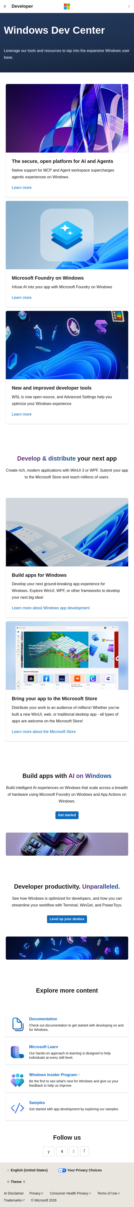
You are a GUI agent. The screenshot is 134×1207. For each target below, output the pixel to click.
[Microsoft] (67, 6)
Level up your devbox (67, 919)
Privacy (34, 1193)
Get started (67, 815)
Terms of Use (107, 1193)
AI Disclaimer (14, 1193)
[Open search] (129, 6)
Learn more (22, 188)
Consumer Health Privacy (69, 1193)
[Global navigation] (5, 6)
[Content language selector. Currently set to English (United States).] (27, 1170)
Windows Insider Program (53, 1075)
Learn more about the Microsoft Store (44, 732)
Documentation (43, 1019)
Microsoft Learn (43, 1047)
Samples (37, 1103)
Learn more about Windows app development (51, 608)
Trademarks (13, 1200)
